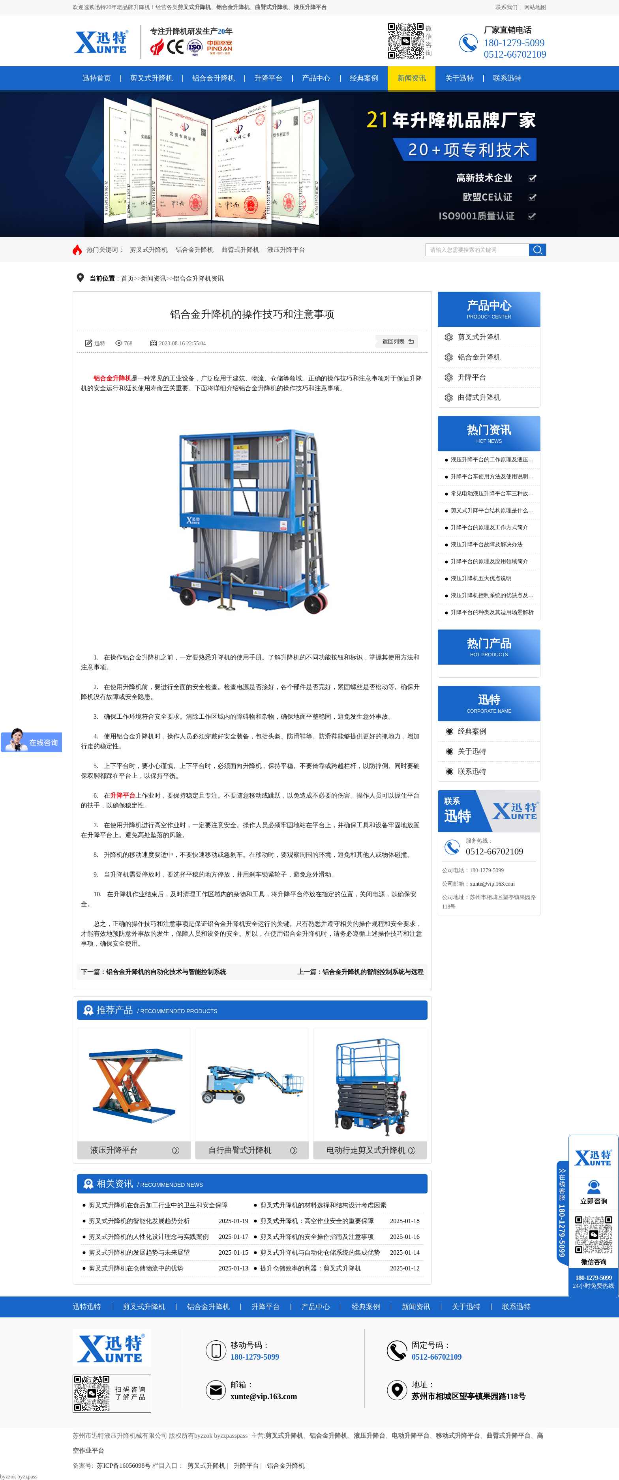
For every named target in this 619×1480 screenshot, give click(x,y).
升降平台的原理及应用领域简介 (489, 561)
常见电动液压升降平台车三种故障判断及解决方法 (492, 496)
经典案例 (364, 78)
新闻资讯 (412, 78)
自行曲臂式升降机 (240, 1150)
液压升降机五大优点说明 (481, 578)
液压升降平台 (286, 249)
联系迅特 (507, 78)
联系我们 (506, 7)
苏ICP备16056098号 (124, 1465)
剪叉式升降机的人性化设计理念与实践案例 (149, 1236)
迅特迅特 (87, 1307)
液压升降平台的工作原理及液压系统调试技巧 (492, 462)
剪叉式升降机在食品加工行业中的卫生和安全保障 (158, 1205)
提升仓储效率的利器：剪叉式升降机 (310, 1268)
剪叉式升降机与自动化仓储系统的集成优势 (320, 1252)
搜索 (537, 250)
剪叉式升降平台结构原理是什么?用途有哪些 (491, 513)
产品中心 (316, 78)
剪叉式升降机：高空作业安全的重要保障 (317, 1221)
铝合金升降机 (213, 78)
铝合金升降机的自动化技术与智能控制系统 (166, 972)
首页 (127, 278)
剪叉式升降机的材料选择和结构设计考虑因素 (323, 1205)
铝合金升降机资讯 (198, 278)
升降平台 (268, 78)
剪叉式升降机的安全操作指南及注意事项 (317, 1236)
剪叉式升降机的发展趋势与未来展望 (139, 1252)
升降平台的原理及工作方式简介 (489, 527)
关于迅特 (459, 78)
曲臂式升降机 (240, 249)
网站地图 (535, 7)
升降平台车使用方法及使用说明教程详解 (492, 479)
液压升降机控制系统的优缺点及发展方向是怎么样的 (492, 598)
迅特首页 (97, 78)
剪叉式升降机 (151, 78)
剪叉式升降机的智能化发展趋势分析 (139, 1221)
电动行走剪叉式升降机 (365, 1150)
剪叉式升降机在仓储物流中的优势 (136, 1268)
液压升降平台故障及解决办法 (487, 544)
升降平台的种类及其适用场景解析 (492, 612)
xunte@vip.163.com (492, 884)
